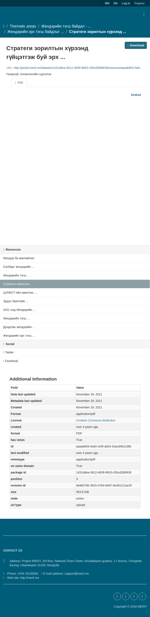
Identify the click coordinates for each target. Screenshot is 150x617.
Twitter (8, 352)
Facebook (10, 361)
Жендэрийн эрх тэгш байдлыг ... (35, 32)
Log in (126, 3)
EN (116, 3)
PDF (19, 82)
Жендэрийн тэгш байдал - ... (66, 26)
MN (107, 3)
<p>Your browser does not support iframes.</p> (75, 170)
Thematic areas (23, 26)
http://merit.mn (29, 577)
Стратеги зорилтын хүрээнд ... (97, 32)
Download (135, 45)
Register (140, 3)
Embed (135, 95)
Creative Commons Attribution (95, 420)
